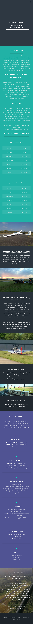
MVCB (14, 587)
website (7, 326)
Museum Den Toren (16, 401)
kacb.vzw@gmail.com (16, 608)
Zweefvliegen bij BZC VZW (16, 251)
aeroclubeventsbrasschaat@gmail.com (16, 129)
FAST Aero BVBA (16, 369)
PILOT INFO (7, 427)
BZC (21, 587)
